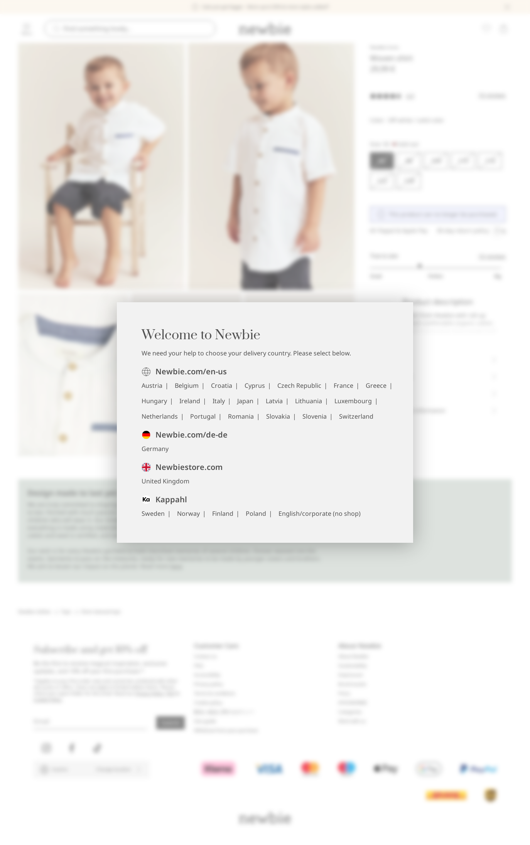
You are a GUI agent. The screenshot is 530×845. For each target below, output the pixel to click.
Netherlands (160, 416)
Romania (241, 416)
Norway (188, 513)
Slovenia (314, 416)
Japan (245, 401)
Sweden (153, 513)
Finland (222, 513)
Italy (219, 401)
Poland (256, 513)
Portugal (203, 416)
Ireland (189, 401)
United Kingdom (165, 481)
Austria (152, 385)
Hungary (154, 401)
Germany (155, 448)
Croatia (221, 385)
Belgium (187, 385)
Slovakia (278, 416)
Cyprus (255, 385)
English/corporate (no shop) (320, 513)
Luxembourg (353, 401)
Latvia (274, 401)
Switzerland (356, 416)
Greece (376, 385)
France (343, 385)
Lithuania (308, 401)
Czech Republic (299, 385)
